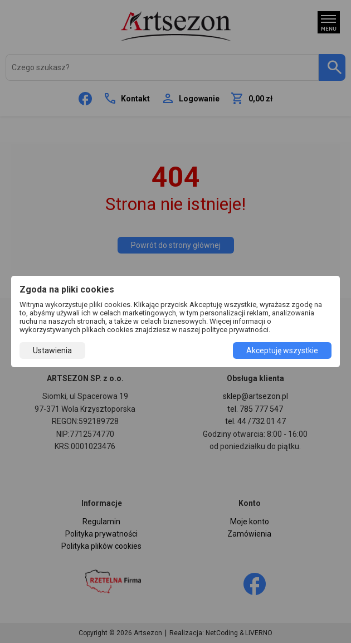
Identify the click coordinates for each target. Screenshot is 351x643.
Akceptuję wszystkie (282, 350)
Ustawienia (52, 350)
